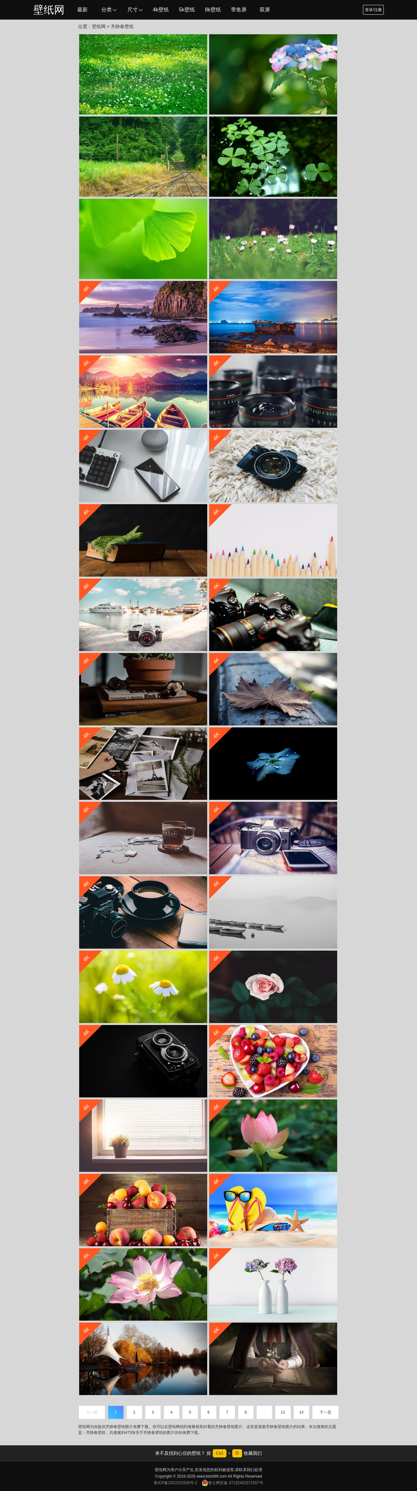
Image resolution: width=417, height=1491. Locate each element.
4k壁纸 (161, 9)
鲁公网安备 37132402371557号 (232, 1483)
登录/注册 (373, 10)
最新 (82, 9)
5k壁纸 (187, 9)
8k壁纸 (213, 9)
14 (301, 1412)
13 (282, 1412)
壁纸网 (49, 10)
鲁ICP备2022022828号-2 (175, 1483)
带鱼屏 (239, 9)
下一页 (325, 1412)
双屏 (265, 9)
